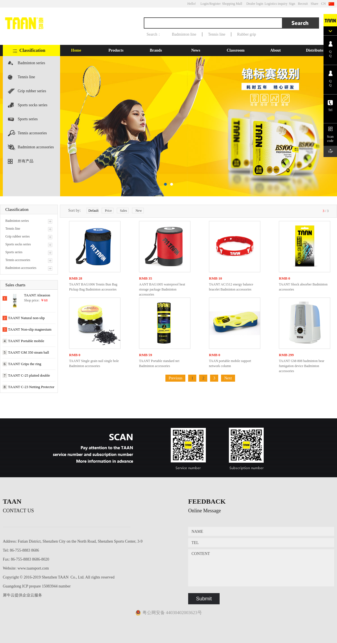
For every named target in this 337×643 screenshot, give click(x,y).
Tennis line (217, 34)
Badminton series (31, 63)
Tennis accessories (32, 133)
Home (76, 50)
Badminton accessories (36, 147)
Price (108, 211)
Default (93, 211)
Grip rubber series (32, 91)
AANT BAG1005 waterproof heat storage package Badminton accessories (162, 289)
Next (228, 378)
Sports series (28, 119)
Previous (175, 378)
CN (323, 4)
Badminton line (184, 34)
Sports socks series (32, 105)
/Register (214, 4)
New (138, 211)
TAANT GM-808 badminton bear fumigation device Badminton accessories (301, 366)
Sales (123, 211)
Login (205, 4)
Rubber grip (246, 34)
